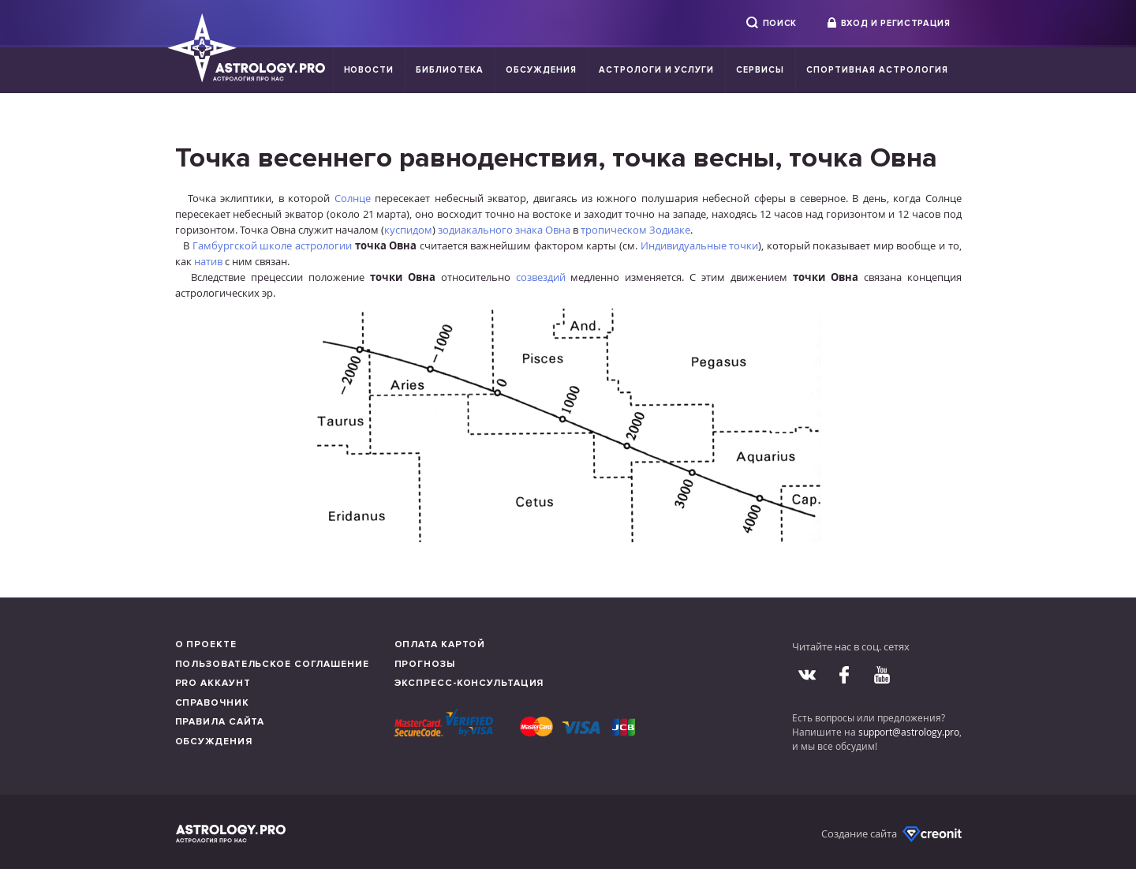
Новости (369, 70)
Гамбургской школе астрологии (272, 245)
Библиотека (450, 70)
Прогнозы (424, 664)
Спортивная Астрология (876, 70)
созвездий (541, 277)
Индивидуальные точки (700, 245)
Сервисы (760, 70)
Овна (557, 230)
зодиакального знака (490, 230)
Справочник (212, 703)
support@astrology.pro (908, 731)
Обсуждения (541, 70)
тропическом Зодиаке (635, 230)
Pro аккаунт (213, 683)
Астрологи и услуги (657, 70)
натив (208, 261)
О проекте (206, 644)
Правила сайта (220, 722)
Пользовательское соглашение (272, 664)
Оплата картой (440, 644)
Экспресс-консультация (469, 683)
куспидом (408, 230)
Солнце (352, 198)
